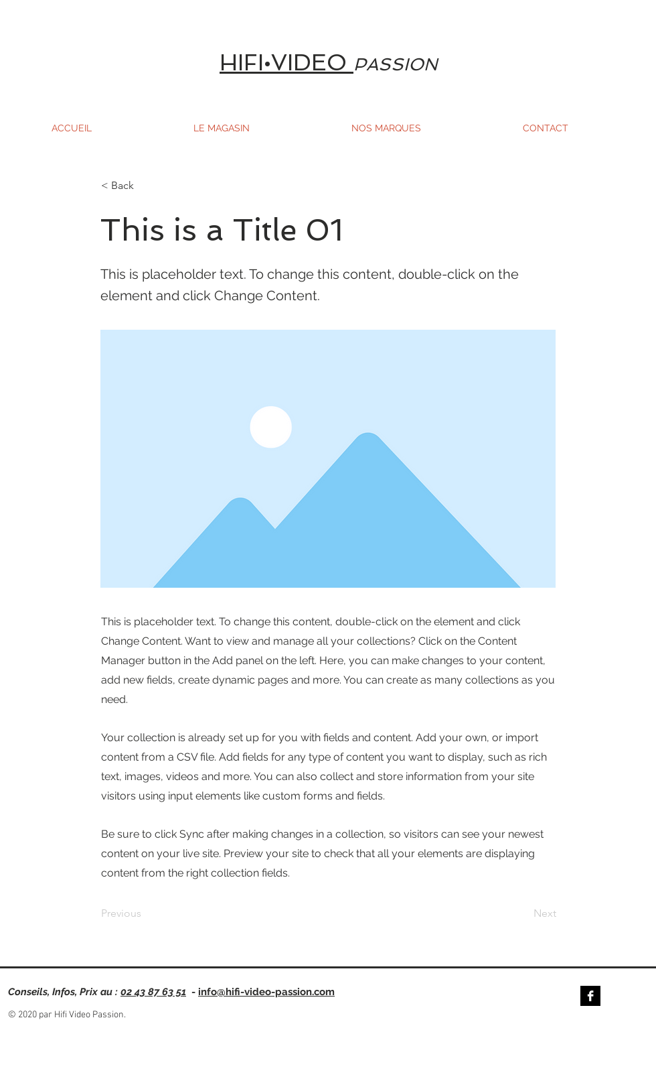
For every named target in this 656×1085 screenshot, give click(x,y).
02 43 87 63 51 (153, 992)
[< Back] (145, 185)
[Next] (522, 914)
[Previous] (145, 914)
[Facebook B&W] (590, 996)
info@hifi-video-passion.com (266, 992)
